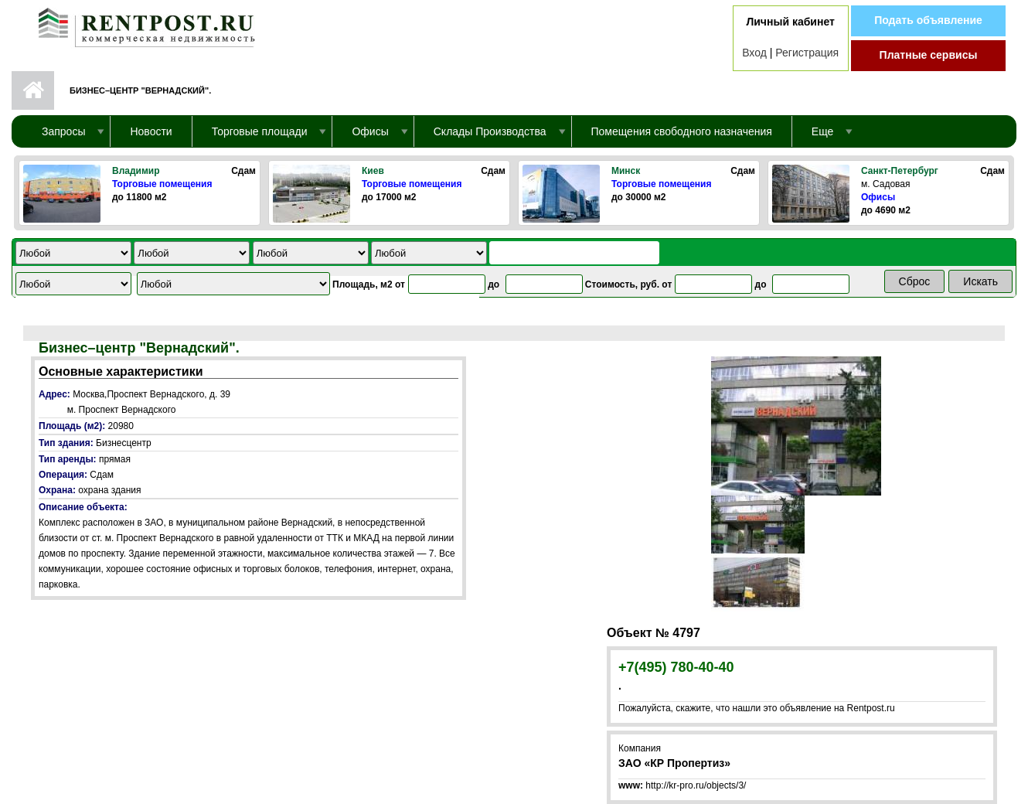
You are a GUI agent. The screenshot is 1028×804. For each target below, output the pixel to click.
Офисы (878, 197)
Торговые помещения (162, 184)
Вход (754, 52)
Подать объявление (928, 20)
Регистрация (807, 52)
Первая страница (33, 90)
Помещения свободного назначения (681, 131)
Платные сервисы (929, 55)
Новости (151, 131)
